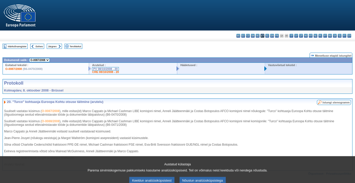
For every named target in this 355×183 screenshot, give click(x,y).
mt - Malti (311, 36)
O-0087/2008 (13, 68)
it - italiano (291, 36)
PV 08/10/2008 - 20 (105, 68)
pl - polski (320, 36)
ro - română (330, 36)
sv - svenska (349, 36)
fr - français (277, 36)
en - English (272, 36)
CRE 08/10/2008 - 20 (105, 71)
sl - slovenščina (340, 36)
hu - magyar (306, 36)
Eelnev (39, 46)
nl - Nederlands (315, 36)
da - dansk (253, 36)
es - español (243, 36)
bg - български (238, 36)
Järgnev (52, 46)
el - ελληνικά (267, 36)
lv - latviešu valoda (296, 36)
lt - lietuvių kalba (301, 36)
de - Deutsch (258, 36)
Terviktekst (75, 46)
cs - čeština (248, 36)
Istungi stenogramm (336, 102)
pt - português (325, 36)
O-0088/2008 (50, 121)
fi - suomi (344, 36)
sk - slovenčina (335, 36)
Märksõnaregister (17, 46)
